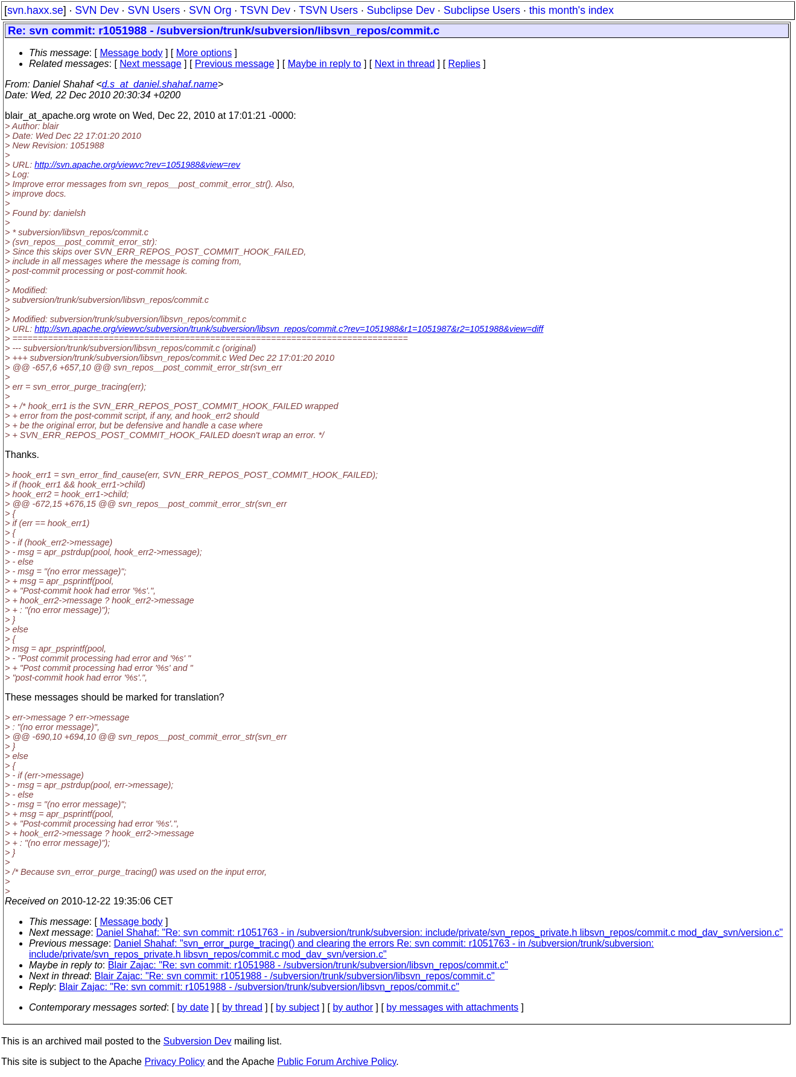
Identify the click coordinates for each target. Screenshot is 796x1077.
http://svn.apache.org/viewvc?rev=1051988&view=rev (137, 165)
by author (353, 1007)
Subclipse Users (482, 10)
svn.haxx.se (35, 10)
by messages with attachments (452, 1007)
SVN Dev (96, 10)
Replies (464, 64)
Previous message (235, 64)
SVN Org (210, 10)
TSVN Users (328, 10)
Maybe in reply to (324, 64)
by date (192, 1007)
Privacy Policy (174, 1061)
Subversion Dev (198, 1041)
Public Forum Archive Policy (336, 1061)
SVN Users (153, 10)
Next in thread (405, 64)
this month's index (571, 10)
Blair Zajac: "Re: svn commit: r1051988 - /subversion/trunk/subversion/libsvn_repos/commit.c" (308, 965)
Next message (150, 64)
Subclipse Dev (401, 10)
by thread (242, 1007)
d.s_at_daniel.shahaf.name (160, 84)
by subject (297, 1007)
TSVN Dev (265, 10)
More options (204, 53)
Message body (131, 53)
